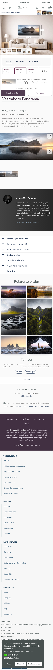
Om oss (6, 460)
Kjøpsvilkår (8, 574)
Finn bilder (8, 587)
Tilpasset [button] (20, 664)
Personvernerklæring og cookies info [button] (18, 651)
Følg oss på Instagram (21, 445)
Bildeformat (8, 614)
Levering (7, 568)
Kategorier (7, 598)
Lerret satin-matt (10, 512)
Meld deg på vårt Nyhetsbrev (16, 430)
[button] (5, 655)
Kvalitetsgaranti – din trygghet (15, 563)
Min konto (7, 552)
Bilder (5, 3)
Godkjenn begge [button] (34, 664)
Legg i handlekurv (13, 93)
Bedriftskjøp (8, 557)
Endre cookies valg (42, 406)
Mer (44, 71)
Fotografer (45, 3)
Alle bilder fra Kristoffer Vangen (27, 222)
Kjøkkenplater (9, 523)
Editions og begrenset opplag (14, 466)
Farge (6, 609)
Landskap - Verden (13, 12)
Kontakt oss (8, 546)
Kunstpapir (8, 517)
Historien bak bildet (11, 493)
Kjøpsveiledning (9, 482)
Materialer (8, 501)
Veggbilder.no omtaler (12, 471)
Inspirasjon (24, 3)
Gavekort (7, 534)
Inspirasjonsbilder (10, 477)
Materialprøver (9, 528)
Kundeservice (10, 542)
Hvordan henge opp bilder (13, 488)
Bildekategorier (26, 396)
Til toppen (26, 379)
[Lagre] (40, 93)
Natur (3, 12)
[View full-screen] (49, 136)
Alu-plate (7, 506)
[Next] (49, 151)
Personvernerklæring (11, 579)
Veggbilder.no (10, 456)
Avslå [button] (9, 664)
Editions (7, 603)
